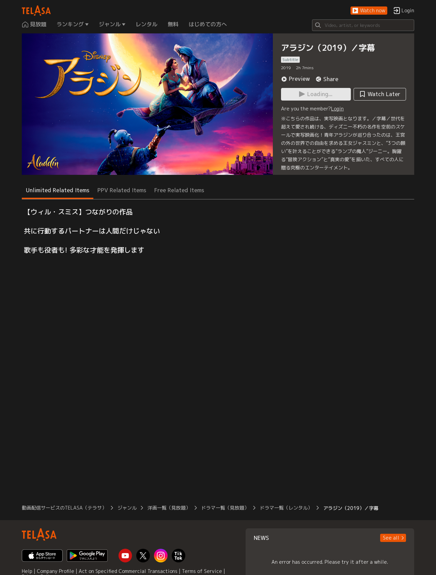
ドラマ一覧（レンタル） (286, 507)
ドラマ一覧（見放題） (225, 507)
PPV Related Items (121, 190)
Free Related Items (179, 190)
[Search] (363, 25)
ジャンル (127, 507)
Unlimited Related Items (57, 190)
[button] (369, 10)
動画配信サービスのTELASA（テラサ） (64, 507)
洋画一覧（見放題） (168, 507)
